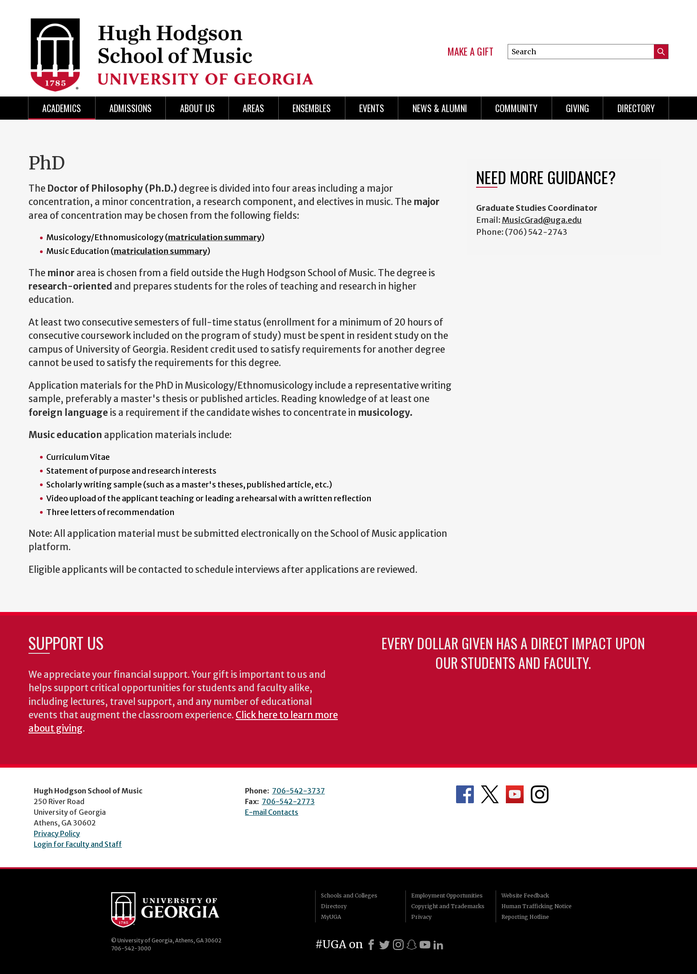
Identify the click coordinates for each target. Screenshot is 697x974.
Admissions (130, 108)
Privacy (421, 917)
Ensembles (311, 108)
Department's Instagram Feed (540, 794)
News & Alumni (440, 108)
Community (516, 108)
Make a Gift (470, 52)
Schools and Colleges (349, 895)
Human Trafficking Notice (536, 906)
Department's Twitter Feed (490, 794)
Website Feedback (525, 895)
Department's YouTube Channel (515, 794)
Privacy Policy (57, 833)
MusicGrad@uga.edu (542, 220)
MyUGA (331, 917)
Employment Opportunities (447, 895)
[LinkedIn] (438, 944)
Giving (577, 108)
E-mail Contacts (271, 812)
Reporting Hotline (525, 917)
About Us (197, 108)
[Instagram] (398, 944)
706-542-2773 (288, 801)
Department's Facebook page (465, 794)
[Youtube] (425, 944)
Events (371, 108)
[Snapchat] (411, 944)
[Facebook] (371, 944)
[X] (384, 944)
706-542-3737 (298, 790)
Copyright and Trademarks (448, 906)
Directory (636, 108)
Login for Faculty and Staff (78, 844)
